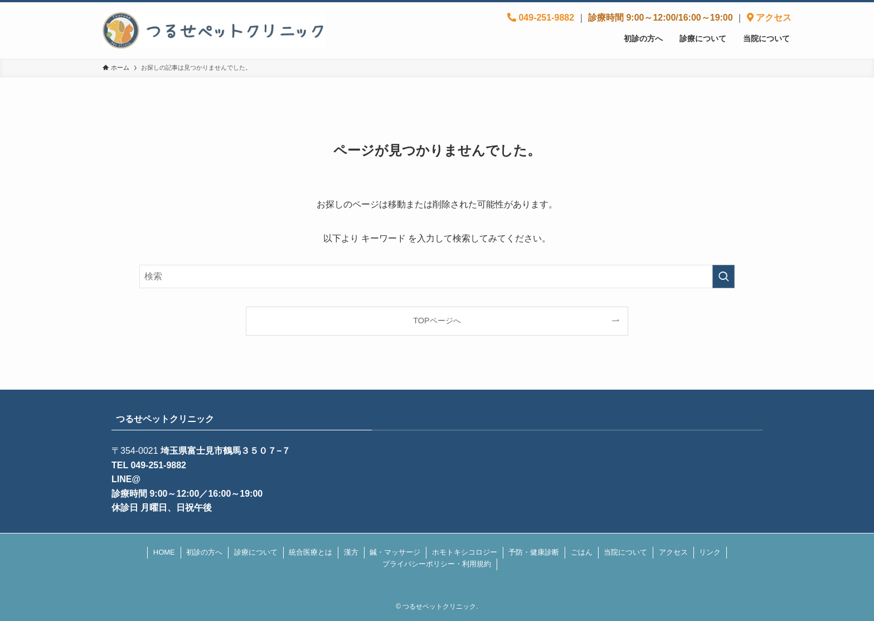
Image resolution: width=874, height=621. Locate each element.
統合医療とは (310, 552)
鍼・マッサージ (395, 552)
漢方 (351, 552)
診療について (256, 552)
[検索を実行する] (723, 276)
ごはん (582, 552)
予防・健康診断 (533, 552)
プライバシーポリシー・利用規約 (436, 564)
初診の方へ (204, 552)
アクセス (673, 552)
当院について (625, 552)
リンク (710, 552)
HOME (164, 552)
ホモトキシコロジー (464, 552)
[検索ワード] (437, 276)
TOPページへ (436, 320)
